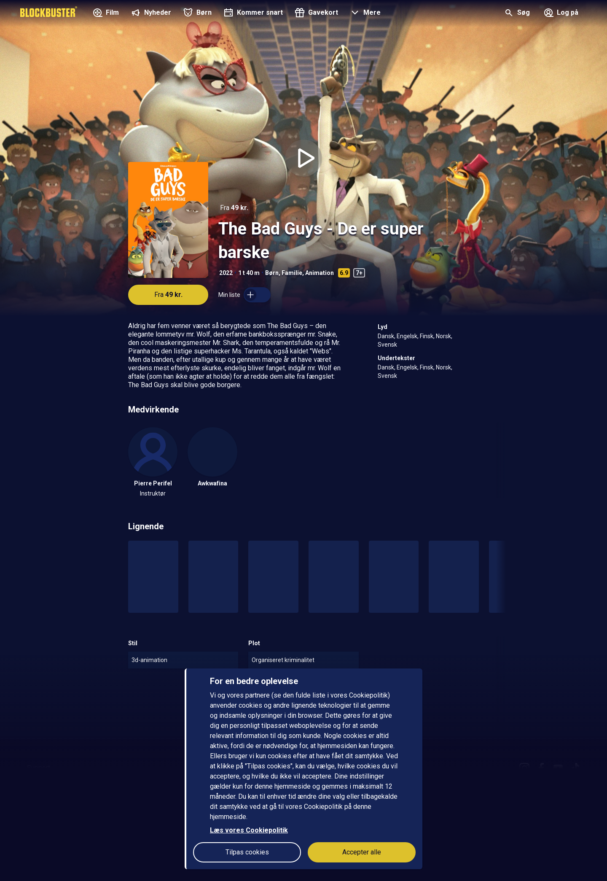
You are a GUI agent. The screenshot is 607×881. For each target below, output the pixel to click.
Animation (319, 272)
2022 (226, 272)
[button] (364, 13)
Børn (272, 272)
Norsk (443, 336)
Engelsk (407, 336)
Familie (292, 272)
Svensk (387, 344)
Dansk (386, 336)
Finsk (426, 336)
